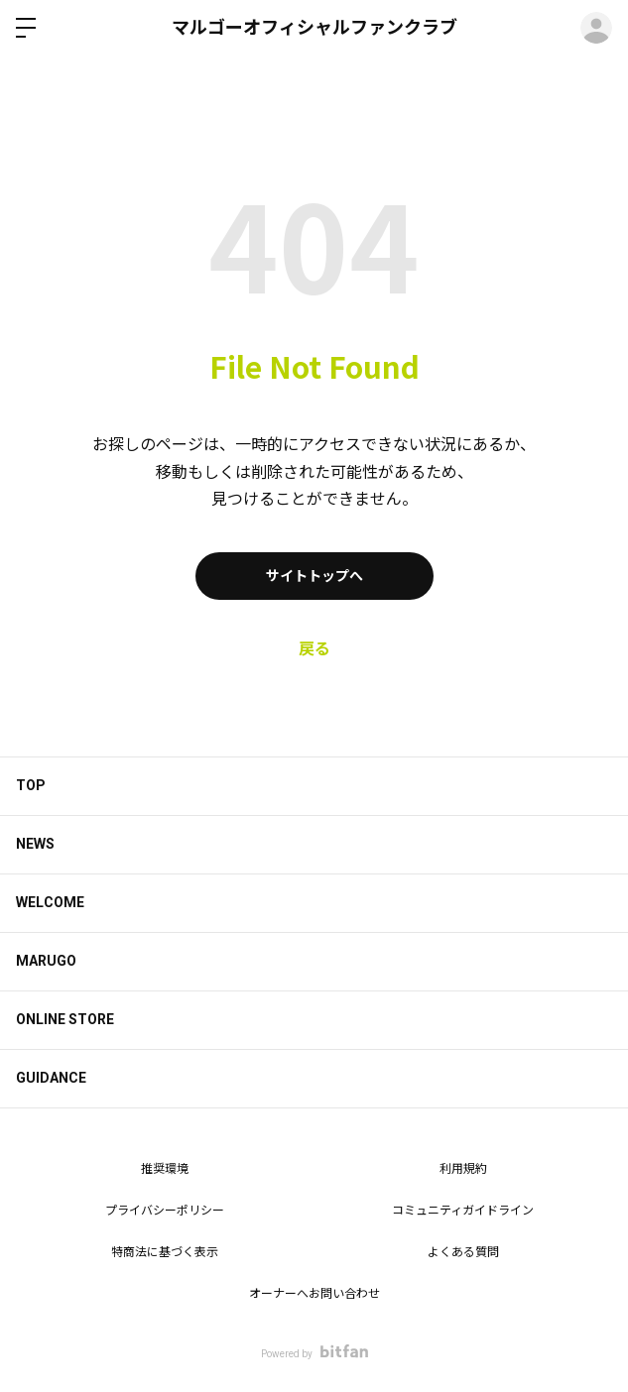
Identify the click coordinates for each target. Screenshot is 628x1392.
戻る (314, 648)
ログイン (596, 28)
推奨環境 (164, 1169)
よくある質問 (463, 1252)
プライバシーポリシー (164, 1211)
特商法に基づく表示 (164, 1252)
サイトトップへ (314, 576)
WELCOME (50, 902)
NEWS (35, 844)
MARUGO (46, 961)
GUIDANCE (51, 1078)
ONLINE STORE (65, 1019)
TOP (31, 785)
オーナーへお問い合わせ (314, 1294)
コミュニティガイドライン (463, 1211)
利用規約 (463, 1169)
